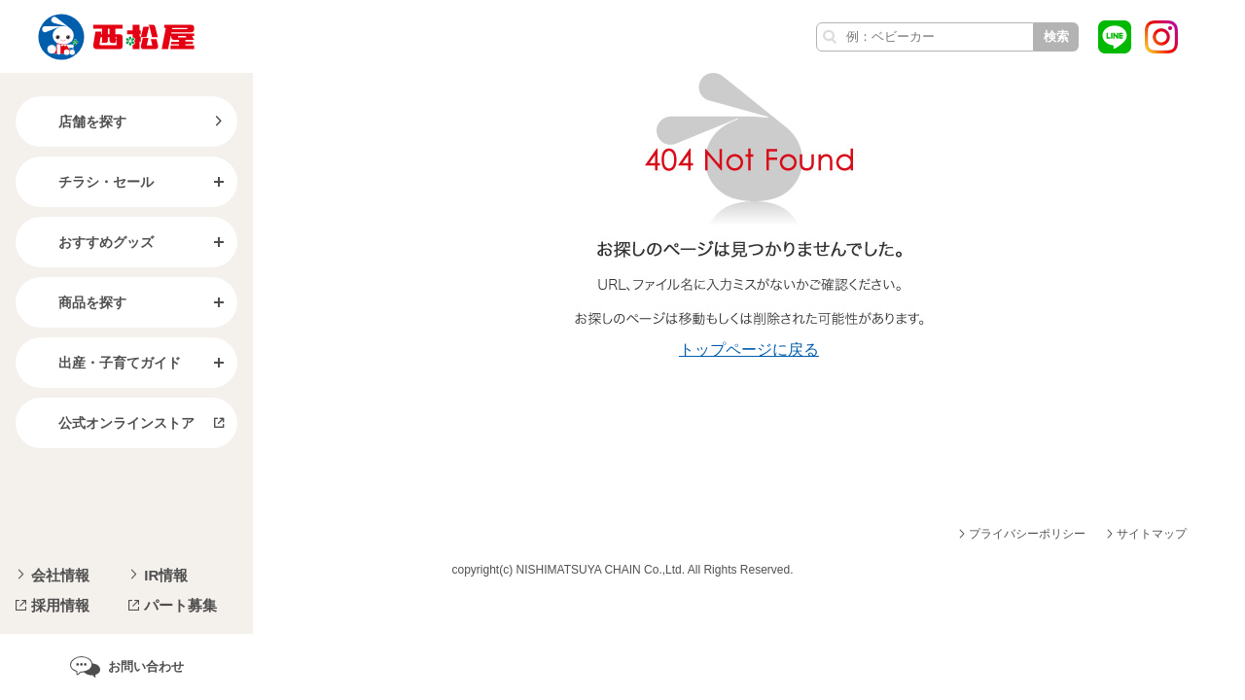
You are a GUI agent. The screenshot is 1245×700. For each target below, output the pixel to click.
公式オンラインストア (111, 423)
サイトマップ (1152, 534)
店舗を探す (76, 121)
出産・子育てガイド (104, 362)
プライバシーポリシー (1027, 534)
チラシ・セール (90, 181)
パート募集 (180, 605)
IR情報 (166, 575)
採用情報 (60, 605)
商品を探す (76, 302)
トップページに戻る (749, 349)
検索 (1056, 36)
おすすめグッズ (90, 242)
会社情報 (60, 575)
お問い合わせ (146, 666)
